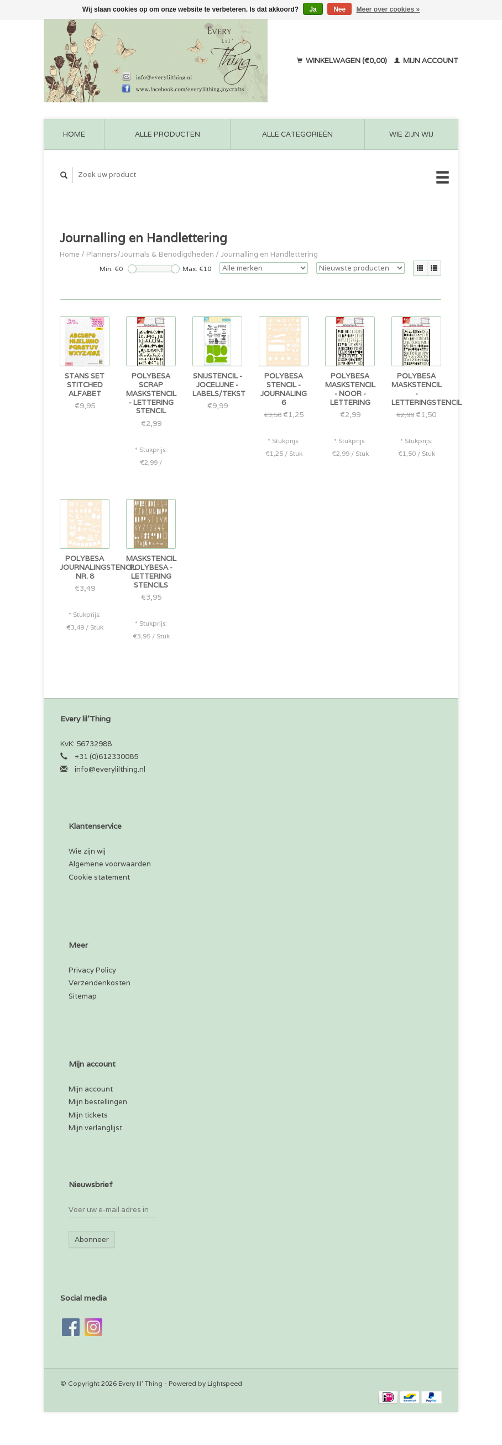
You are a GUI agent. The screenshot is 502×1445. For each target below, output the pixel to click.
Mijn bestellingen (98, 1101)
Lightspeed (224, 1383)
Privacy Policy (92, 970)
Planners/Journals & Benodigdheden (150, 254)
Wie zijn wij (411, 134)
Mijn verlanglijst (95, 1127)
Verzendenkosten (99, 982)
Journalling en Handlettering (269, 254)
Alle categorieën (297, 134)
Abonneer (92, 1239)
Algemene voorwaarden (110, 864)
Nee (339, 9)
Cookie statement (99, 877)
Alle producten (167, 134)
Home (74, 134)
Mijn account (426, 60)
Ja (312, 9)
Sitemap (83, 996)
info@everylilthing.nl (110, 769)
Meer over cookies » (388, 9)
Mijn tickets (88, 1115)
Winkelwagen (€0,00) (343, 60)
